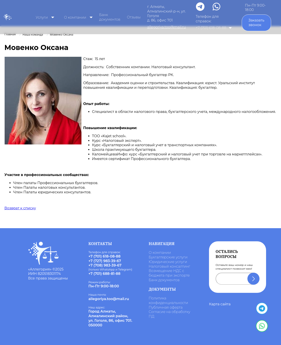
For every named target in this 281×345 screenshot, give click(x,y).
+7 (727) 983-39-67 (104, 261)
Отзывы (133, 17)
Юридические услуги (168, 262)
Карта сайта (220, 304)
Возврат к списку (20, 208)
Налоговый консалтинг (169, 266)
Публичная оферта (165, 307)
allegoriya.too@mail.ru (166, 27)
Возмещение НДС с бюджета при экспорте (169, 273)
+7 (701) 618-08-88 (211, 28)
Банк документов (109, 17)
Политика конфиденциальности (168, 300)
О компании (160, 253)
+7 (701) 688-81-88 (104, 274)
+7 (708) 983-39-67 (105, 265)
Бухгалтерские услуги (168, 257)
